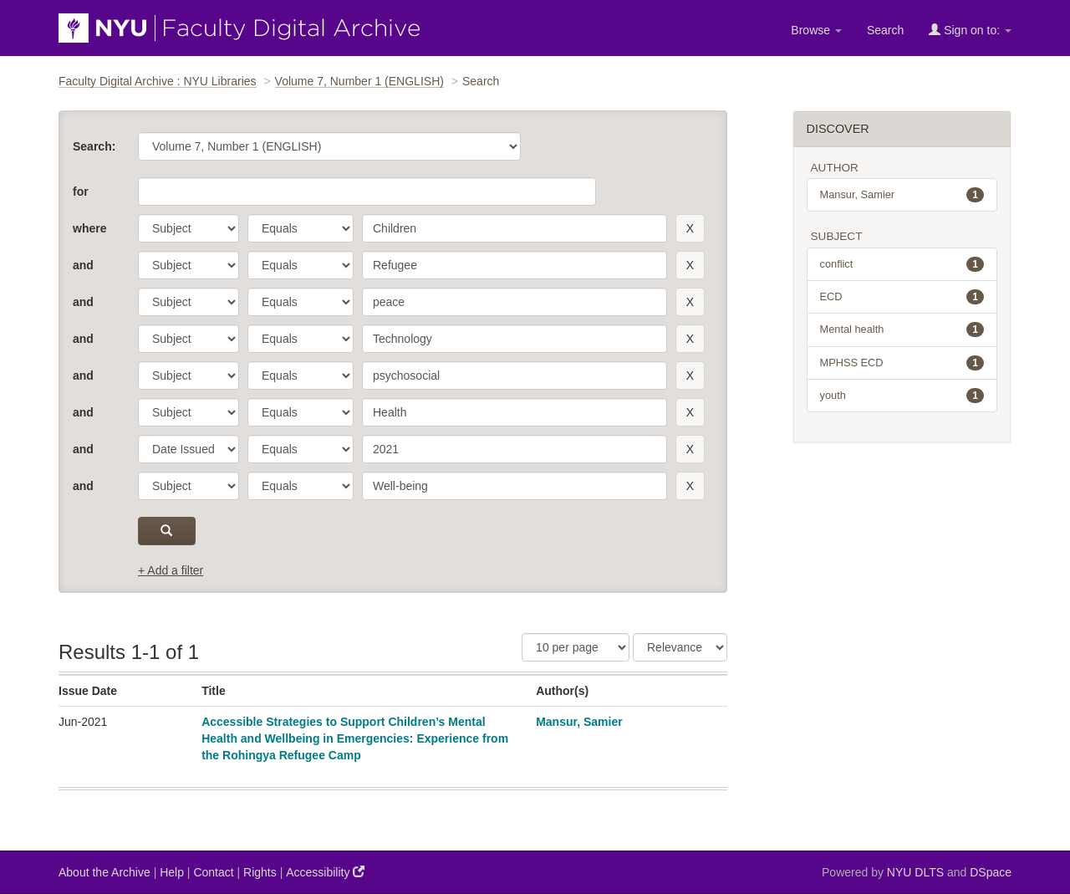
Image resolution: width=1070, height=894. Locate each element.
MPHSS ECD (902, 362)
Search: (94, 146)
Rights (260, 872)
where (89, 228)
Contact (213, 872)
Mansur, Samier (579, 721)
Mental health (902, 329)
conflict (902, 264)
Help (172, 872)
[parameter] (188, 228)
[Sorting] (680, 647)
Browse (816, 30)
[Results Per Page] (575, 647)
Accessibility (325, 872)
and (83, 265)
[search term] (514, 228)
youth (902, 395)
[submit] (167, 531)
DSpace (990, 872)
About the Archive (104, 872)
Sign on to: (970, 30)
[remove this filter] (690, 228)
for (81, 191)
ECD (902, 296)
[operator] (300, 228)
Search (885, 30)
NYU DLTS (915, 872)
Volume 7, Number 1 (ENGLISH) (359, 81)
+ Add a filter (170, 570)
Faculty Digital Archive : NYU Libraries (158, 81)
